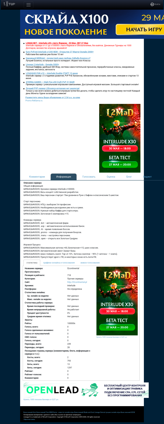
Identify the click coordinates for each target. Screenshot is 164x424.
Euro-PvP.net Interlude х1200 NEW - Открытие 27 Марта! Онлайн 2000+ (60, 52)
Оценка (111, 176)
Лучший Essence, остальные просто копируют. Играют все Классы (58, 60)
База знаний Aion (30, 412)
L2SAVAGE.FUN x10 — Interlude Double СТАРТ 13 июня (52, 73)
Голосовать (88, 176)
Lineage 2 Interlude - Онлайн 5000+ (42, 64)
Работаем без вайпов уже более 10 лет (44, 54)
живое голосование (90, 263)
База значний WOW (128, 412)
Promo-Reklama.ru (33, 100)
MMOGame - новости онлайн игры (61, 412)
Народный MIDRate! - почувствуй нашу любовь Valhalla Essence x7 (58, 58)
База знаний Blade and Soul (84, 412)
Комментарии (37, 176)
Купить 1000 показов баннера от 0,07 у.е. (41, 399)
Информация (63, 176)
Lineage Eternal (99, 412)
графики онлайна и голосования (59, 263)
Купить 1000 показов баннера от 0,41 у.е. (111, 337)
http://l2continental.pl (77, 282)
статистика (31, 263)
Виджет (147, 176)
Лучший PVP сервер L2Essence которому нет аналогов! (53, 88)
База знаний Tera (42, 412)
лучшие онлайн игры (113, 412)
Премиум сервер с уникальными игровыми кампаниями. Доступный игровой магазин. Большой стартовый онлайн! (82, 84)
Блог (129, 176)
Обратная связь (29, 419)
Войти (155, 4)
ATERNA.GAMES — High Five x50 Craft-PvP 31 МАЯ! (50, 82)
